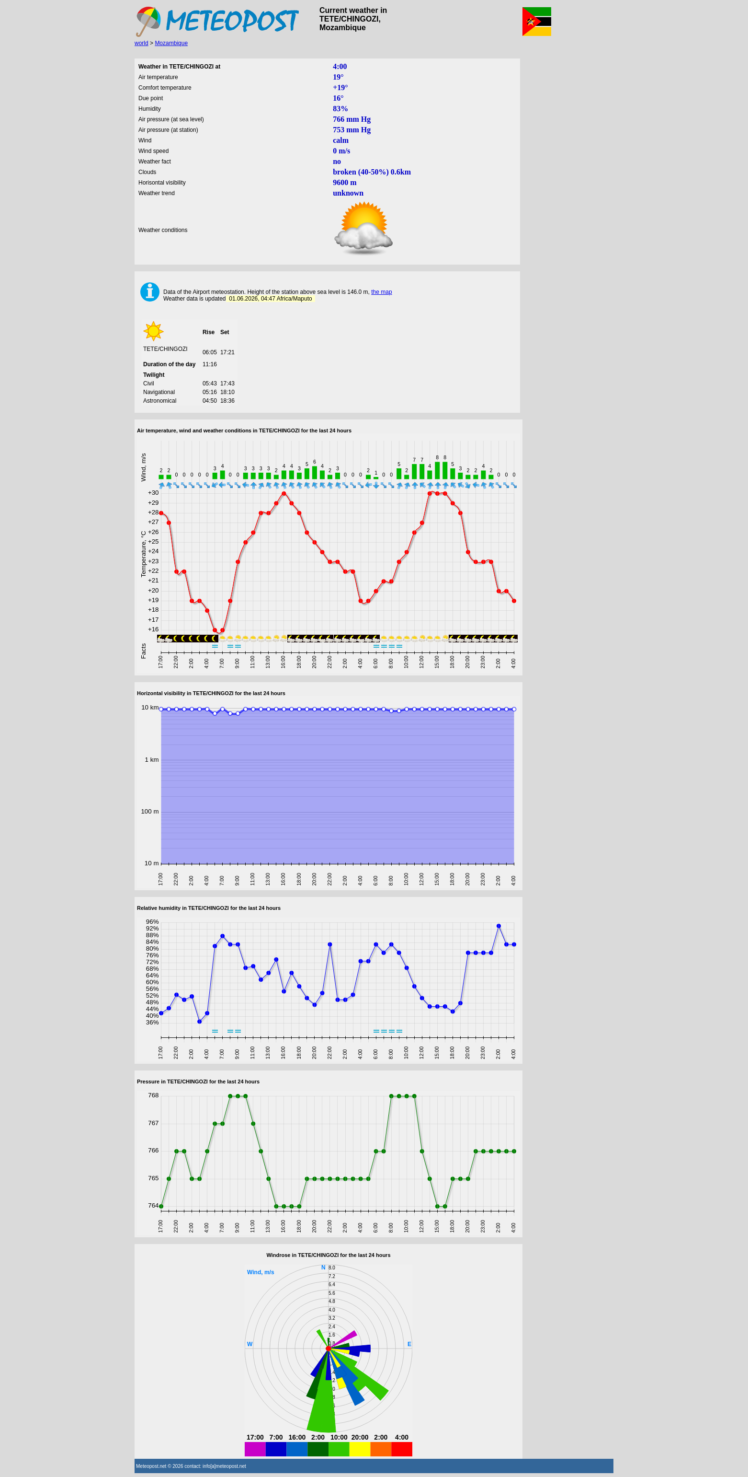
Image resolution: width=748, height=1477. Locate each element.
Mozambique (171, 43)
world (141, 43)
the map (381, 292)
